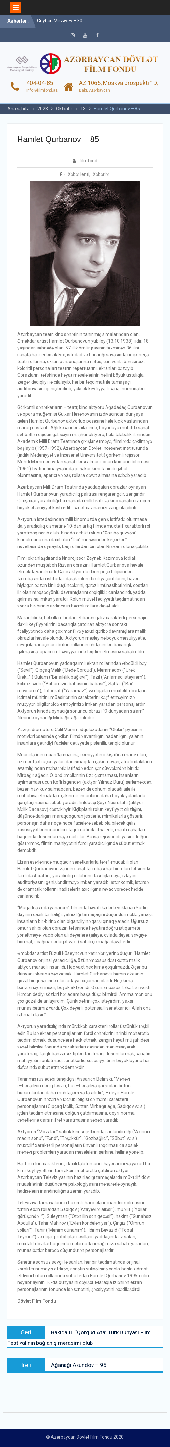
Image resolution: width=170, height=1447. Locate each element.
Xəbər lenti (78, 174)
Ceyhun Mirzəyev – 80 (59, 20)
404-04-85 (39, 83)
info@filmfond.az (42, 90)
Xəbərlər (101, 174)
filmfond (88, 160)
